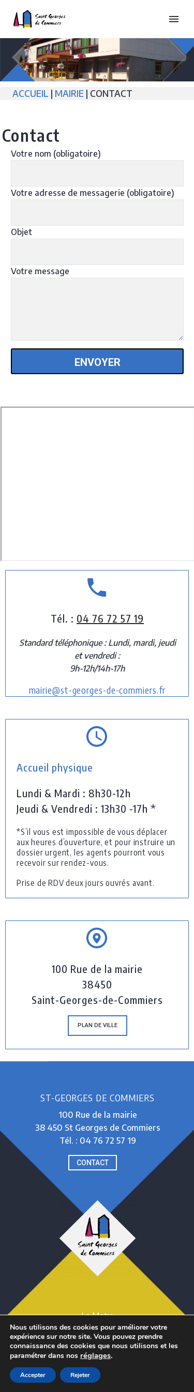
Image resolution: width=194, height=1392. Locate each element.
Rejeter (80, 1375)
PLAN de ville (97, 1025)
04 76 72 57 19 (110, 618)
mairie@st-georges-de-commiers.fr (97, 690)
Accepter (33, 1375)
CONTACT (93, 1163)
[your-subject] (97, 252)
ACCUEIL (31, 93)
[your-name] (97, 173)
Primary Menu (173, 19)
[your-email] (97, 212)
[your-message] (97, 309)
